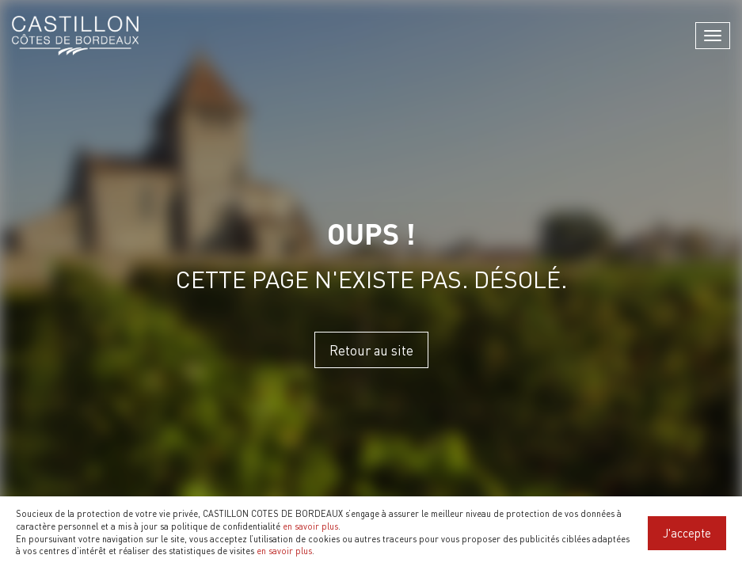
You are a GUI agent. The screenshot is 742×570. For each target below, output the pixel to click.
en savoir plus (310, 526)
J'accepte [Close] (687, 533)
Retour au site (371, 350)
